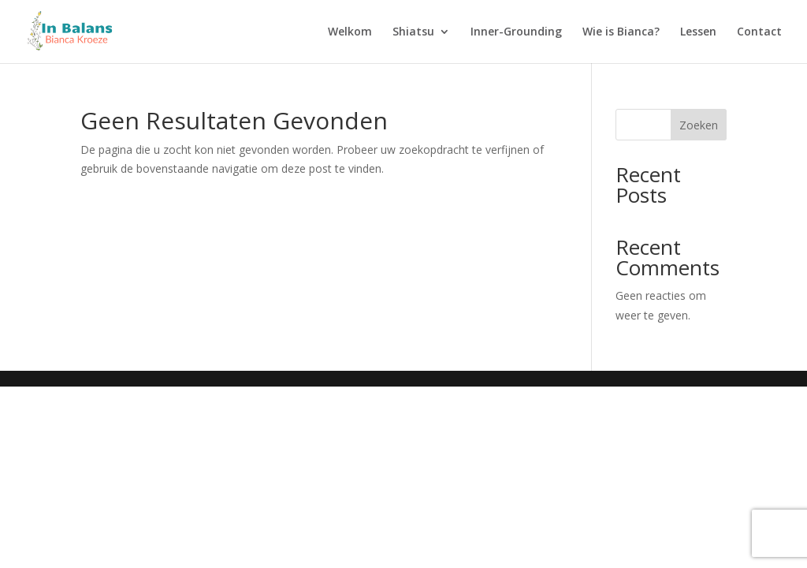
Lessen (698, 32)
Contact (759, 32)
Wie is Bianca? (621, 32)
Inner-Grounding (516, 32)
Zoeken (698, 125)
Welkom (350, 32)
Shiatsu (413, 32)
